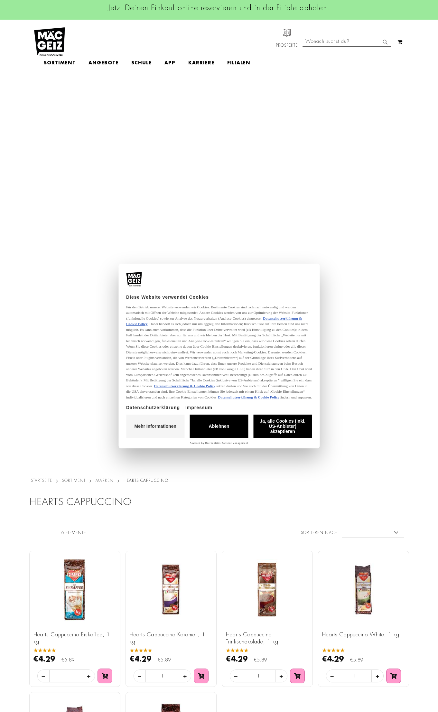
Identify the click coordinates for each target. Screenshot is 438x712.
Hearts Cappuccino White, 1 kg (360, 248)
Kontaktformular (289, 613)
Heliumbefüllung (43, 631)
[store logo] (49, 41)
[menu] (184, 42)
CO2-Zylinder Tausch (48, 622)
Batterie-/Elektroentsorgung (118, 649)
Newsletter (37, 613)
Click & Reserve (42, 604)
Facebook (190, 555)
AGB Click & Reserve (111, 562)
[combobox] (347, 68)
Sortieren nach (319, 147)
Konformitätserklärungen (115, 676)
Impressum (100, 571)
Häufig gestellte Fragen (298, 624)
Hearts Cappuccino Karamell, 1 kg (167, 252)
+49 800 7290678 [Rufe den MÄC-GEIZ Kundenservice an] (286, 574)
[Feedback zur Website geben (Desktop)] (299, 666)
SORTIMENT (74, 95)
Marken (105, 95)
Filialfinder (37, 553)
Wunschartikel (41, 640)
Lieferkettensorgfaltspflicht (117, 640)
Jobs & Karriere (42, 562)
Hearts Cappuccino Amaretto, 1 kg (71, 394)
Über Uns (36, 571)
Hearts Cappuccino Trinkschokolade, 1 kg (252, 252)
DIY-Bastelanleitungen (49, 658)
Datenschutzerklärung (371, 620)
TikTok (186, 598)
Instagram (190, 569)
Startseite (41, 95)
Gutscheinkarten (43, 649)
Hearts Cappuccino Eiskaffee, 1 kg (71, 252)
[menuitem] (97, 41)
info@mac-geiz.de (290, 602)
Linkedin (189, 584)
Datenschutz (102, 553)
